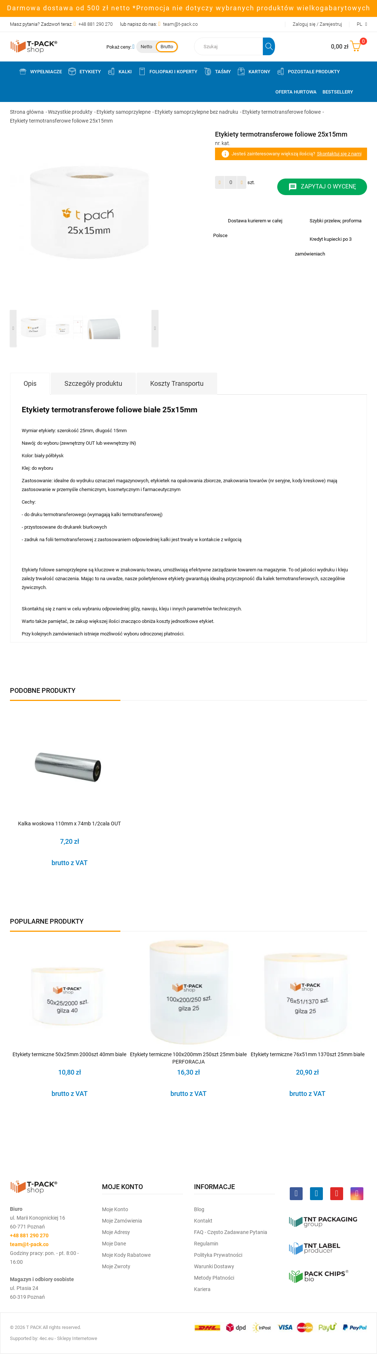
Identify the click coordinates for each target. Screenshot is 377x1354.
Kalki (119, 71)
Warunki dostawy (214, 1266)
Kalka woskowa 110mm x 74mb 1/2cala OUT (69, 823)
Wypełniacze (40, 71)
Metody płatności (214, 1278)
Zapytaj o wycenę (322, 187)
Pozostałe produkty (308, 71)
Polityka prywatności (218, 1255)
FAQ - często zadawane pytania (230, 1232)
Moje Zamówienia (122, 1221)
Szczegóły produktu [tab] (93, 383)
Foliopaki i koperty (167, 71)
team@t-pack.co (180, 24)
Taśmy (217, 71)
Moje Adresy (116, 1232)
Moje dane (114, 1244)
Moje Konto (115, 1209)
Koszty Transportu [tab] (177, 383)
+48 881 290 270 (95, 24)
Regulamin (206, 1244)
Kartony (253, 71)
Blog (199, 1209)
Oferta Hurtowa (296, 92)
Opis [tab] (30, 383)
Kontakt (203, 1221)
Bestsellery (338, 92)
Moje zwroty (116, 1266)
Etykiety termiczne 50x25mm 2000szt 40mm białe (69, 1054)
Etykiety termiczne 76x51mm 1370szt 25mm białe (307, 1054)
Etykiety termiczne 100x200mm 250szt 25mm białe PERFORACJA (188, 1058)
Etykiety (84, 71)
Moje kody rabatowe (126, 1255)
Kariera (202, 1289)
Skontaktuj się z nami (339, 153)
